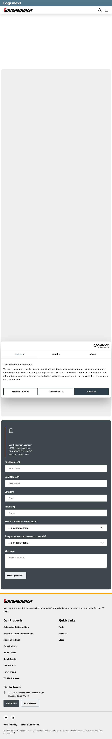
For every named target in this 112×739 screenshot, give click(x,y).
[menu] (106, 10)
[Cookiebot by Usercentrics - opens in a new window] (96, 346)
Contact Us (11, 703)
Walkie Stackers (11, 678)
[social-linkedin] (12, 717)
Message (10, 551)
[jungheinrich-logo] (18, 10)
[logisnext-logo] (18, 601)
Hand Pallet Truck (12, 640)
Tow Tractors (10, 665)
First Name (11, 462)
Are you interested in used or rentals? (25, 536)
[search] (100, 10)
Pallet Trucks (10, 652)
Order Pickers (10, 646)
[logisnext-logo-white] (12, 3)
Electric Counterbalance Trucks (18, 633)
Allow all (91, 391)
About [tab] (92, 354)
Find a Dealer (30, 703)
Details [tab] (56, 354)
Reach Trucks (10, 659)
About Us (63, 633)
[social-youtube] (6, 717)
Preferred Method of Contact (21, 521)
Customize (56, 391)
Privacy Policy (10, 724)
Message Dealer (15, 575)
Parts (61, 627)
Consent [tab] (19, 354)
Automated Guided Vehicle (16, 627)
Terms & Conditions (30, 724)
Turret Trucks (10, 672)
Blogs (61, 640)
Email (8, 491)
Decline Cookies (20, 391)
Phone (8, 506)
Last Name (11, 477)
